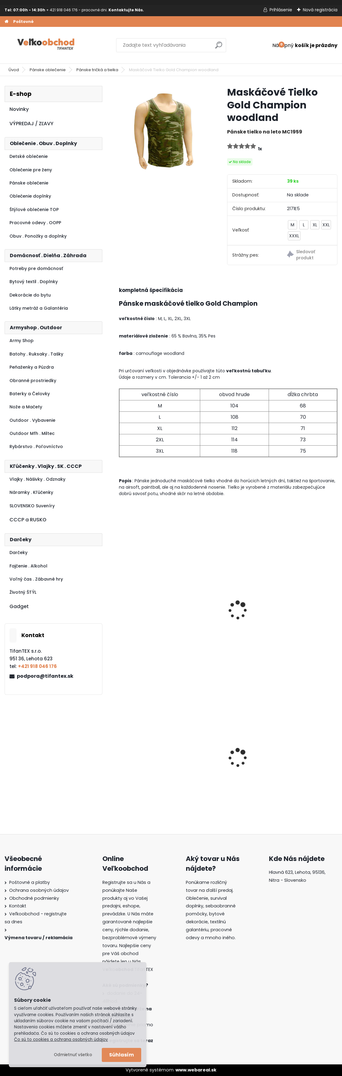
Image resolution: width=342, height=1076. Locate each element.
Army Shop (21, 340)
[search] (218, 47)
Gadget (19, 606)
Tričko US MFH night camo (146, 613)
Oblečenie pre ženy (30, 170)
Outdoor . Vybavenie (32, 420)
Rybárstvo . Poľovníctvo (36, 446)
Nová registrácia (320, 10)
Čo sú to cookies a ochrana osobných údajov (61, 1039)
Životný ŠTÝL (22, 592)
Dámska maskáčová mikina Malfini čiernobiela (301, 759)
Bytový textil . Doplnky (33, 282)
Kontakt (17, 906)
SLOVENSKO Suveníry (32, 506)
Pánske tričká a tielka (97, 70)
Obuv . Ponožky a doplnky (38, 236)
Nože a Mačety (25, 407)
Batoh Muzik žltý (216, 759)
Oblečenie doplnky (30, 196)
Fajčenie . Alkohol (28, 566)
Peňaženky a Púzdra (31, 367)
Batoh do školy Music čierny (148, 761)
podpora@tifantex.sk (45, 676)
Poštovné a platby (29, 882)
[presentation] (122, 602)
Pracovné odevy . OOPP (35, 223)
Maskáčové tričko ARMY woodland (300, 613)
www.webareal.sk (195, 1070)
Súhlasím (121, 1054)
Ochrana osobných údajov (39, 890)
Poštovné (23, 21)
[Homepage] (6, 21)
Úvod (14, 70)
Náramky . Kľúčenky (31, 492)
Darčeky (18, 552)
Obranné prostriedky (32, 381)
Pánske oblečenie (48, 70)
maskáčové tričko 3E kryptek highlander (221, 613)
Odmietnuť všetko (73, 1055)
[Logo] (47, 45)
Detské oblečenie (28, 156)
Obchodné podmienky (34, 898)
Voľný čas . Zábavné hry (36, 579)
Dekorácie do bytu (30, 295)
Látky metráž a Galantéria (38, 308)
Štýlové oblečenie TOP (34, 209)
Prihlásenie (281, 10)
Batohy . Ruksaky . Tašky (36, 354)
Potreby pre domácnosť (36, 268)
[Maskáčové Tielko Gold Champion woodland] (163, 130)
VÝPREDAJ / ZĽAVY (31, 123)
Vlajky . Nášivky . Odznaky (37, 479)
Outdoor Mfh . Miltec (32, 433)
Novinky (19, 109)
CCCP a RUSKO (27, 519)
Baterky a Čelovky (29, 394)
